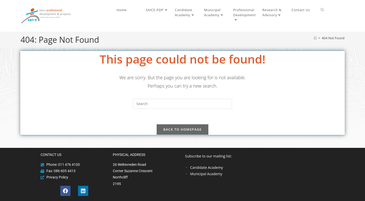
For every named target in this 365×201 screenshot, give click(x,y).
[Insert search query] (182, 104)
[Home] (315, 38)
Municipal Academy (206, 173)
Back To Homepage (182, 129)
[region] (290, 164)
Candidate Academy (206, 167)
